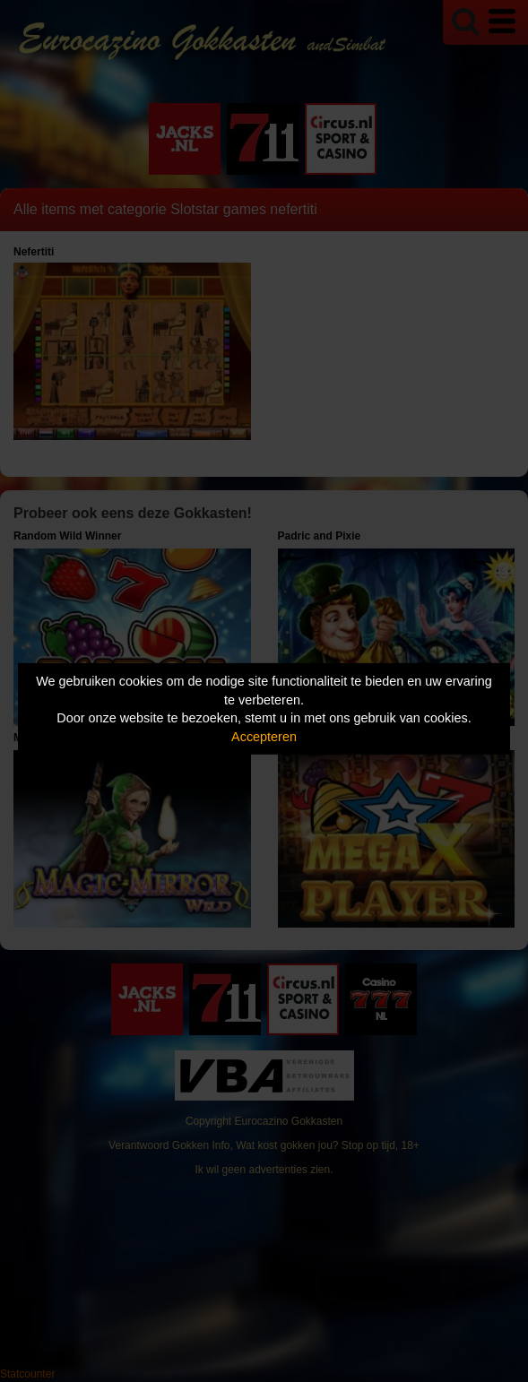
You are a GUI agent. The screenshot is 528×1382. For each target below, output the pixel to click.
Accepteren (264, 737)
